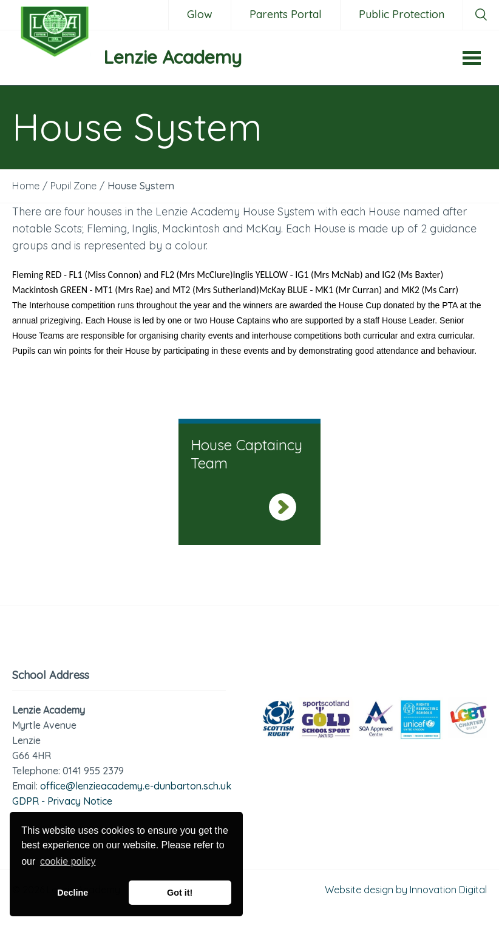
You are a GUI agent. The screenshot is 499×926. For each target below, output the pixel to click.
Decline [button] (72, 892)
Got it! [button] (179, 892)
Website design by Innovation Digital (406, 890)
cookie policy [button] (68, 861)
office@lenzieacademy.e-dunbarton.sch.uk (135, 786)
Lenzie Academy (172, 57)
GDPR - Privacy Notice (62, 801)
